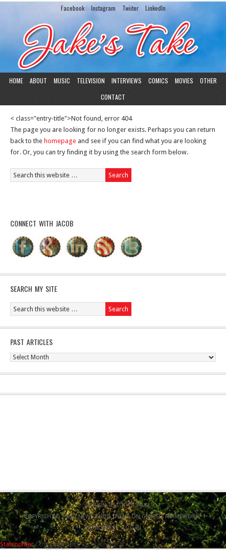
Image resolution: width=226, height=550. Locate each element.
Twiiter (130, 8)
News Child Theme (104, 516)
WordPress (101, 527)
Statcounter (17, 544)
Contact (113, 97)
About (38, 80)
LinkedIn (155, 8)
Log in (132, 527)
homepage (60, 141)
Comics (158, 80)
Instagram (103, 8)
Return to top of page (118, 505)
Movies (184, 80)
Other (208, 80)
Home (16, 80)
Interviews (126, 80)
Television (91, 80)
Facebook (72, 8)
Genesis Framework (170, 516)
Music (62, 80)
